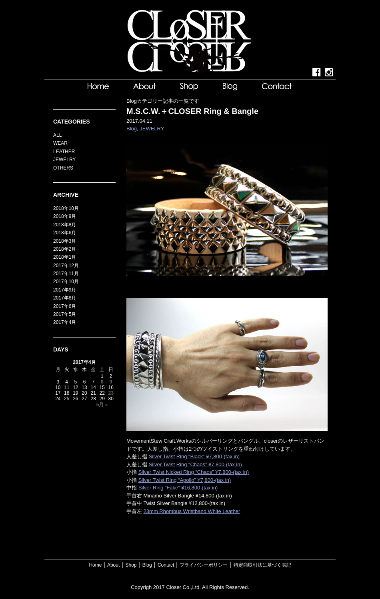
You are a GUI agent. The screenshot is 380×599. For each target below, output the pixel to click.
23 (110, 393)
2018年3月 (64, 241)
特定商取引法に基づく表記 (262, 565)
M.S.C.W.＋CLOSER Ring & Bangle (192, 111)
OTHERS (63, 168)
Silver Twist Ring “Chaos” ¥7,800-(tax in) (195, 464)
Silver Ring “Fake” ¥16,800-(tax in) (178, 488)
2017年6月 (64, 306)
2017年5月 (64, 314)
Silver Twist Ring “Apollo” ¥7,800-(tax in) (184, 480)
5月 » (102, 404)
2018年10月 (66, 208)
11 (66, 387)
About (113, 565)
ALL (57, 135)
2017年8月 (64, 298)
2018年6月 (64, 233)
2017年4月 (64, 322)
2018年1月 (64, 257)
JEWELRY (152, 129)
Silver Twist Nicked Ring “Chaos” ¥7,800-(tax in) (193, 472)
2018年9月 (64, 216)
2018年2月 (64, 249)
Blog (131, 129)
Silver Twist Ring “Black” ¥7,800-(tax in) (194, 456)
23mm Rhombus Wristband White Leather (192, 511)
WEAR (60, 143)
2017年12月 (66, 265)
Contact (166, 565)
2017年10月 (66, 281)
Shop (130, 565)
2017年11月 (66, 273)
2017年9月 (64, 290)
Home (95, 565)
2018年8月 (64, 225)
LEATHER (64, 151)
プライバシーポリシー (204, 565)
